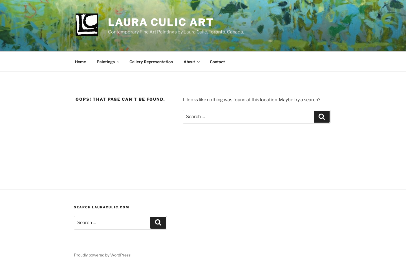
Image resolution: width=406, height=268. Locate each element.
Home (80, 61)
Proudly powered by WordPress (102, 255)
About (192, 61)
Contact (217, 61)
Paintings (108, 61)
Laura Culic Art (161, 22)
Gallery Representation (151, 61)
